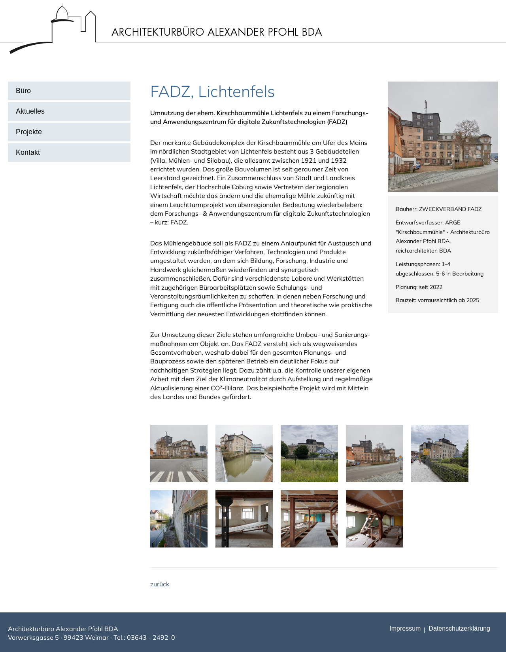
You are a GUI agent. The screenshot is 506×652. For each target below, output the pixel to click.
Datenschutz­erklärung (459, 628)
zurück (159, 584)
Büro (23, 91)
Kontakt (28, 152)
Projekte (29, 132)
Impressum (405, 628)
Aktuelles (30, 111)
